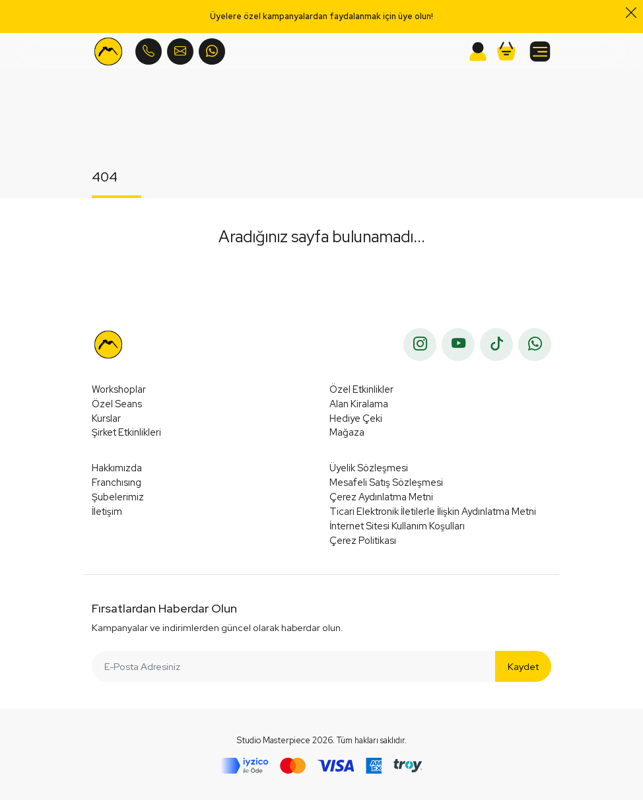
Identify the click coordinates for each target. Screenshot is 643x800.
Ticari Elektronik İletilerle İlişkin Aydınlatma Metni (432, 511)
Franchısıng (116, 482)
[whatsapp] (534, 344)
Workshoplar (119, 389)
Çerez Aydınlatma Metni (381, 496)
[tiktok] (496, 344)
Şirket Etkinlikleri (126, 432)
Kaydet (523, 666)
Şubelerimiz (118, 496)
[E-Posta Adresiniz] (294, 666)
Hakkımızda (117, 467)
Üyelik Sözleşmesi (368, 467)
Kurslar (106, 418)
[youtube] (458, 344)
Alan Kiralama (358, 403)
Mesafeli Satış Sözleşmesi (386, 482)
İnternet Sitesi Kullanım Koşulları (397, 525)
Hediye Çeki (355, 418)
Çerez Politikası (362, 540)
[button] (506, 51)
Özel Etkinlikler (361, 389)
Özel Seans (117, 403)
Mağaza (346, 432)
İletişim (107, 511)
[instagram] (419, 344)
